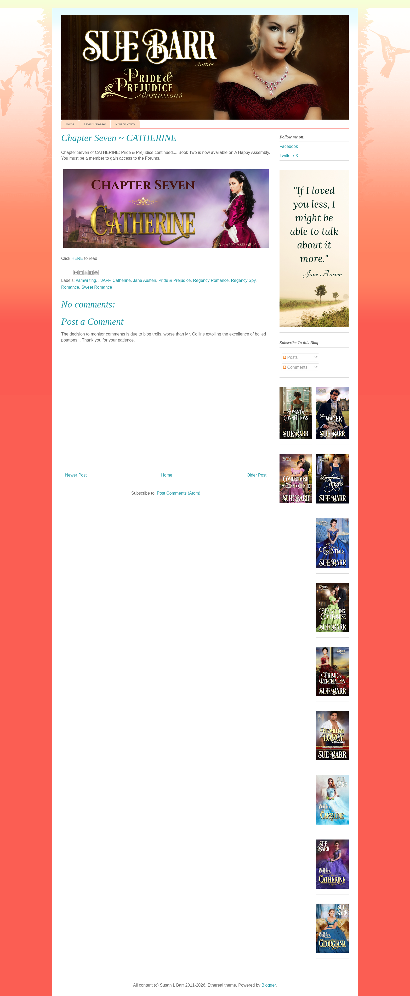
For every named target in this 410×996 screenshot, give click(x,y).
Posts (290, 357)
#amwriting (86, 280)
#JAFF (104, 280)
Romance (70, 287)
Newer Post (76, 475)
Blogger (268, 985)
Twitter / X (289, 155)
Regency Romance (211, 280)
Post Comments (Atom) (178, 493)
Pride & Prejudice (174, 280)
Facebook (289, 146)
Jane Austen (144, 280)
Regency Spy (243, 280)
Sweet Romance (96, 287)
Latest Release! (95, 124)
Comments (295, 367)
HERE (77, 258)
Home (70, 124)
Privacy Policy (125, 124)
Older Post (256, 475)
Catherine (122, 280)
